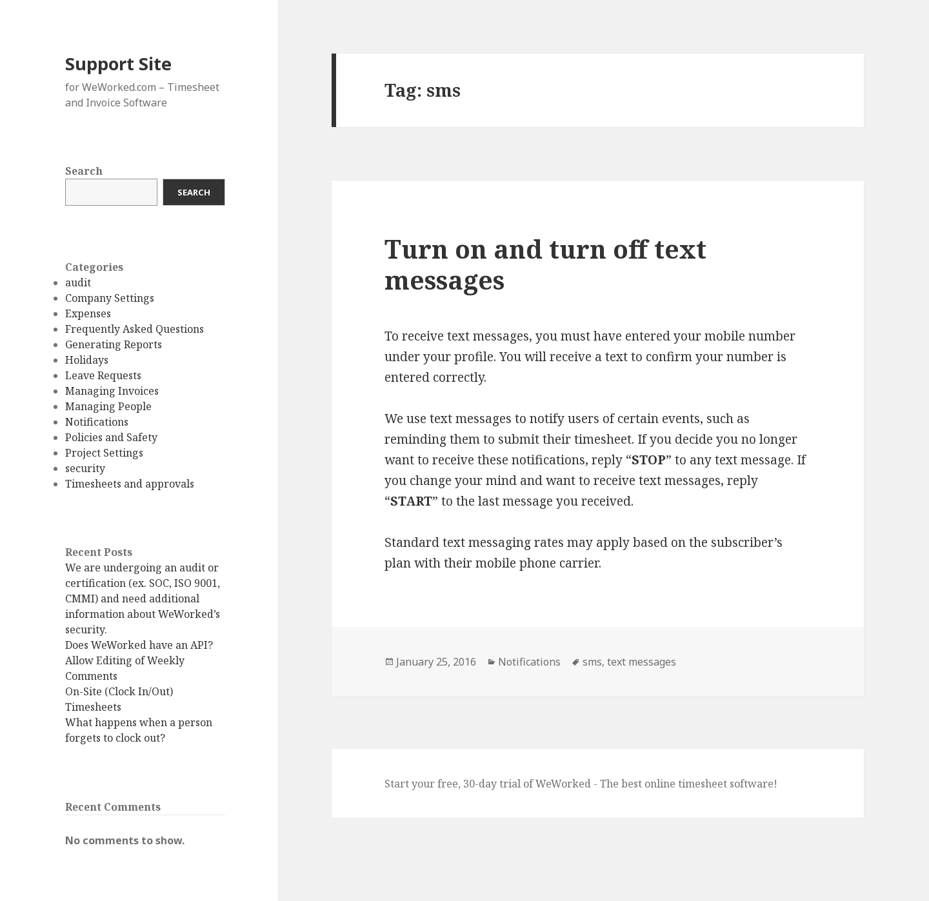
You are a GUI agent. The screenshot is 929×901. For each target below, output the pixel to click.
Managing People (108, 406)
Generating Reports (113, 344)
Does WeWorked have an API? (139, 645)
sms (592, 662)
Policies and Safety (111, 437)
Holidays (86, 360)
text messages (641, 662)
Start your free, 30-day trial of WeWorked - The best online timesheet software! (581, 784)
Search (84, 171)
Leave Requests (103, 375)
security (85, 468)
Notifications (96, 422)
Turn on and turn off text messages (545, 264)
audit (78, 282)
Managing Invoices (112, 391)
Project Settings (104, 453)
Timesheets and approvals (129, 484)
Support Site (118, 63)
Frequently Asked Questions (134, 329)
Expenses (88, 313)
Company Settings (109, 298)
